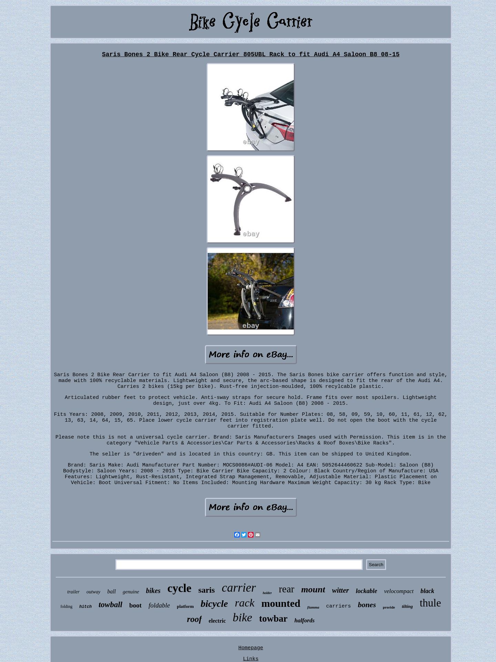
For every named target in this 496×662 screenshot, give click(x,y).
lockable (366, 591)
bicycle (214, 603)
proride (389, 607)
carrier (239, 587)
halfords (304, 620)
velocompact (399, 591)
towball (110, 604)
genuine (131, 591)
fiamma (313, 607)
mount (313, 589)
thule (430, 603)
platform (185, 606)
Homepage (250, 648)
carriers (338, 606)
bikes (153, 590)
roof (194, 619)
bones (367, 604)
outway (93, 591)
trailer (73, 591)
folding (67, 606)
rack (245, 602)
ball (111, 591)
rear (286, 588)
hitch (85, 606)
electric (217, 621)
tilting (407, 606)
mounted (280, 603)
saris (206, 589)
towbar (273, 618)
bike (242, 617)
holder (267, 593)
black (427, 591)
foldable (159, 605)
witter (340, 590)
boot (135, 605)
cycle (179, 588)
